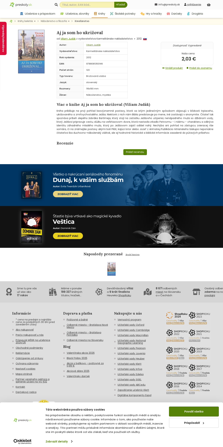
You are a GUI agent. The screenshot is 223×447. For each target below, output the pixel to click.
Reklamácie (23, 353)
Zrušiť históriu (133, 254)
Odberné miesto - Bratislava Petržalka (84, 334)
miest (159, 292)
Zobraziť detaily (57, 441)
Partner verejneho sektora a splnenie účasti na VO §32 (32, 380)
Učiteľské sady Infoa (130, 369)
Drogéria (195, 14)
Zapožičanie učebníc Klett (133, 390)
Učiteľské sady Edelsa (131, 374)
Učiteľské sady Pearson (132, 348)
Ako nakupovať (25, 329)
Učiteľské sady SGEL (129, 379)
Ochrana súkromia (27, 363)
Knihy (99, 14)
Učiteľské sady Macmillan (133, 335)
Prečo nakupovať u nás (30, 335)
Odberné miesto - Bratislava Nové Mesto (87, 326)
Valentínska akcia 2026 (81, 353)
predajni (210, 295)
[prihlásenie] (192, 4)
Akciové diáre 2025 (78, 371)
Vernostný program (129, 319)
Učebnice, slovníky (74, 14)
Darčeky (174, 14)
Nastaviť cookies (25, 368)
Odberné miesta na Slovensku (85, 340)
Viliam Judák (68, 38)
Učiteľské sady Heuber (131, 358)
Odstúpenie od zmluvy (29, 358)
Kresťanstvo (82, 21)
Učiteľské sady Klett (129, 364)
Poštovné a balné (77, 319)
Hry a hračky (151, 14)
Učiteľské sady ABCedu (131, 385)
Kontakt (20, 387)
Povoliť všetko (193, 411)
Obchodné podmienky (29, 348)
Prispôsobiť (194, 423)
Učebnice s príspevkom (37, 14)
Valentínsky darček (78, 376)
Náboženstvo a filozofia (54, 21)
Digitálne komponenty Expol (134, 395)
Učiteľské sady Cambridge (134, 330)
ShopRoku (124, 295)
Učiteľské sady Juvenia (131, 353)
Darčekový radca (26, 392)
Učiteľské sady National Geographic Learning (132, 342)
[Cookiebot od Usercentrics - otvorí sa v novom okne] (22, 441)
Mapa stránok (24, 374)
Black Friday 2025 (77, 358)
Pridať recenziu (135, 152)
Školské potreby (123, 14)
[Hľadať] (120, 5)
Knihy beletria (25, 21)
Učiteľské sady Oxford (131, 325)
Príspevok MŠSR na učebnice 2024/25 (33, 341)
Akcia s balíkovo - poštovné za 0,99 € (85, 365)
